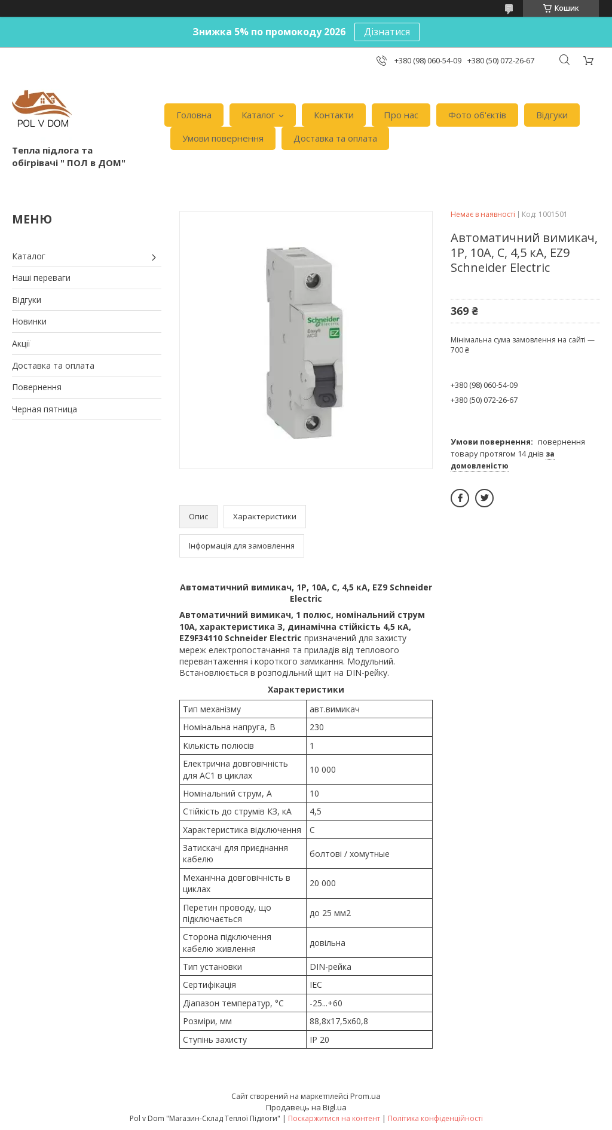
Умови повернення (223, 138)
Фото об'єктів (477, 115)
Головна (194, 115)
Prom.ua (365, 1096)
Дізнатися (387, 31)
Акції (21, 343)
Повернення (37, 387)
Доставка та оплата (335, 138)
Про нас (401, 115)
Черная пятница (44, 409)
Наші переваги (41, 277)
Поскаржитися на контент (334, 1118)
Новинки (29, 321)
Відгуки (552, 115)
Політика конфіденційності (435, 1118)
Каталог (258, 115)
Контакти (334, 115)
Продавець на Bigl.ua (306, 1107)
